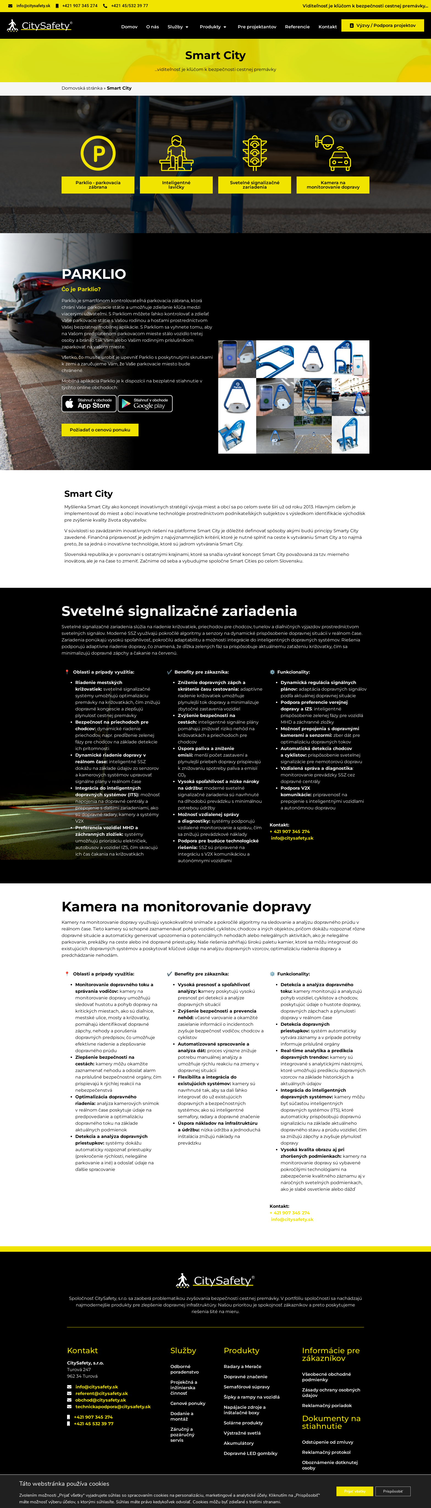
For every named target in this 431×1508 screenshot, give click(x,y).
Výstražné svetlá (242, 1433)
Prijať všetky (350, 1491)
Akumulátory (239, 1443)
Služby (179, 27)
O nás (152, 26)
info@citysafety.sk (292, 838)
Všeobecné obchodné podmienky (326, 1377)
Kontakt (328, 26)
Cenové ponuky (187, 1403)
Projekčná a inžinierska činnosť (183, 1388)
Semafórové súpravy (247, 1387)
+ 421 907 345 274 (290, 831)
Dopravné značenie (245, 1376)
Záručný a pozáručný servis (182, 1435)
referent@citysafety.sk (102, 1393)
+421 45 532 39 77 (94, 1423)
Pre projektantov (257, 26)
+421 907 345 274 (93, 1417)
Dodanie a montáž (182, 1416)
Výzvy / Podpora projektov (383, 25)
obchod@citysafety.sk (100, 1400)
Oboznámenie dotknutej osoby (330, 1465)
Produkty (214, 27)
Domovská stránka (82, 88)
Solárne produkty (243, 1423)
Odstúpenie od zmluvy (327, 1442)
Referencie (297, 26)
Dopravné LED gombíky (250, 1453)
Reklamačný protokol (326, 1452)
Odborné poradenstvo (184, 1369)
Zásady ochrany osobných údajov (331, 1392)
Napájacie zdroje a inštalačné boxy (245, 1410)
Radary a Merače (242, 1366)
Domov (129, 26)
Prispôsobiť (391, 1491)
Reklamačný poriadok (327, 1405)
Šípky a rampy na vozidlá (252, 1397)
